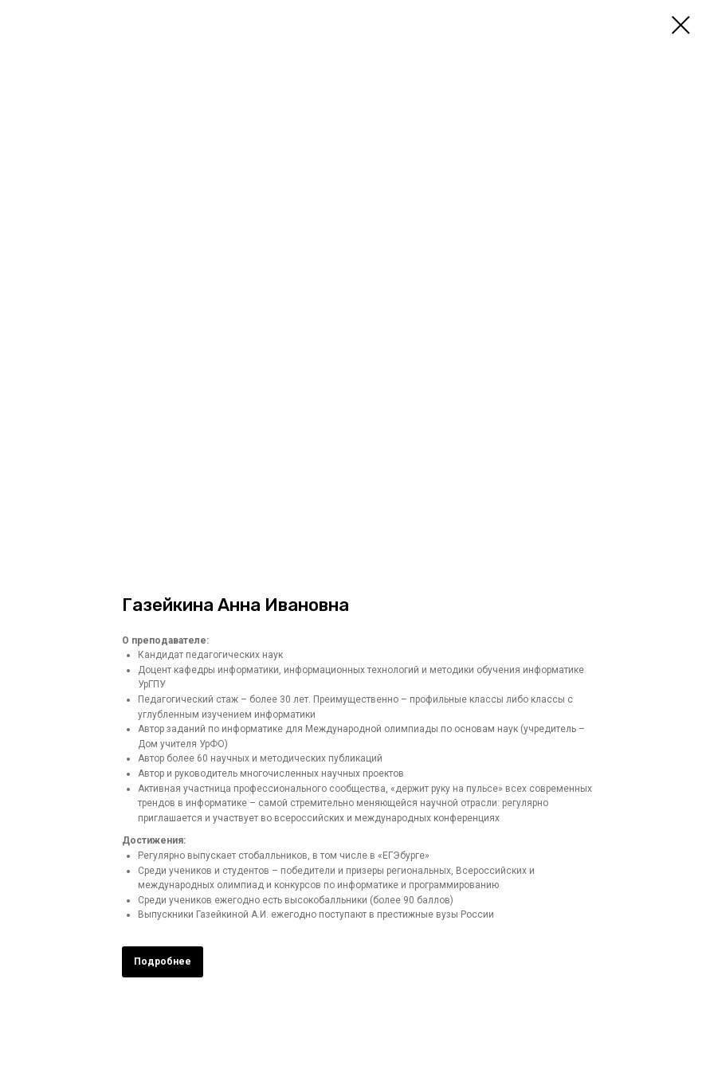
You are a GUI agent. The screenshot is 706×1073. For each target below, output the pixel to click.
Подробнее (162, 961)
